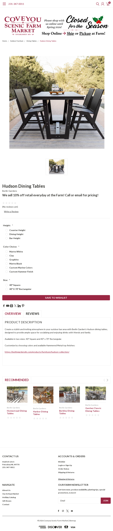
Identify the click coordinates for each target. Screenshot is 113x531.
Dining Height (16, 234)
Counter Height (17, 230)
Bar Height (14, 238)
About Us (6, 477)
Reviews (32, 313)
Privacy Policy (57, 519)
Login (60, 452)
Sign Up (68, 452)
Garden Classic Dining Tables (93, 409)
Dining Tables (32, 41)
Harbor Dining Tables (40, 413)
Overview (13, 313)
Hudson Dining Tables (48, 41)
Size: (6, 280)
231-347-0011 (16, 3)
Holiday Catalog (9, 484)
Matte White (16, 251)
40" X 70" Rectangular (20, 289)
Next (107, 380)
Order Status (63, 456)
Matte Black (15, 263)
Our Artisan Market (10, 481)
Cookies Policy (72, 519)
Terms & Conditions (41, 519)
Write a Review (11, 211)
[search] (97, 4)
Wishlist (61, 448)
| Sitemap (72, 507)
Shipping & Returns (66, 459)
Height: (8, 225)
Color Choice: (11, 246)
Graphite (14, 259)
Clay (11, 255)
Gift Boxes (6, 488)
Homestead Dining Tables (17, 412)
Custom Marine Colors (21, 267)
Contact (5, 491)
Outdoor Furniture (16, 41)
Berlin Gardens (9, 191)
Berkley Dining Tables (67, 412)
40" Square (14, 285)
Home (4, 41)
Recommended (17, 380)
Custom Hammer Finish (21, 271)
